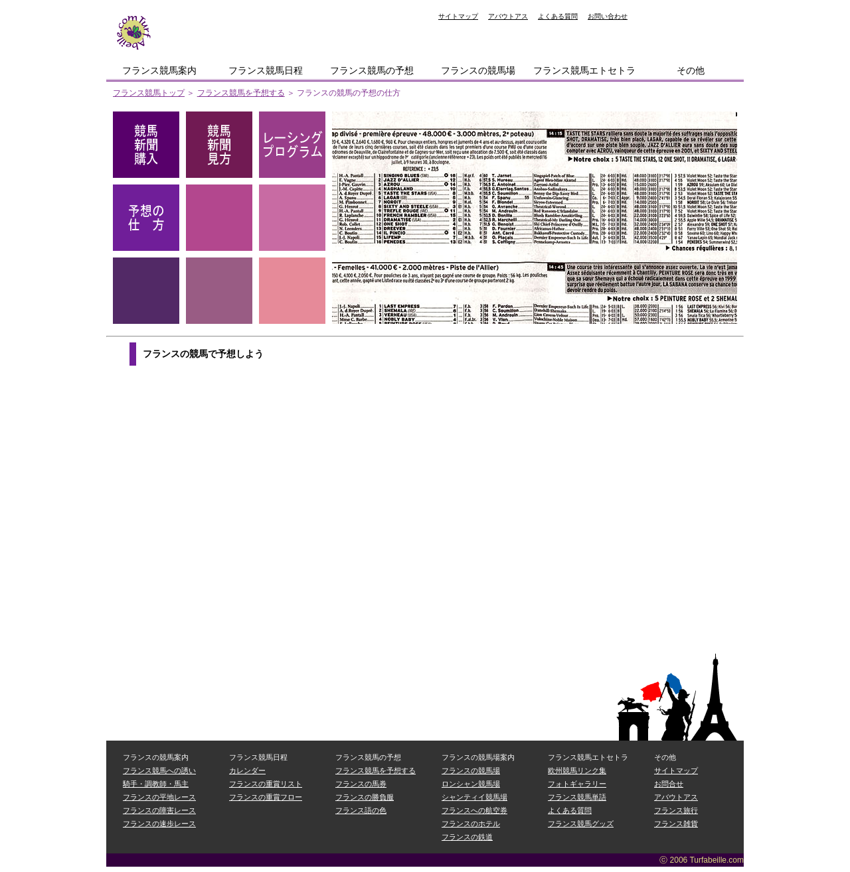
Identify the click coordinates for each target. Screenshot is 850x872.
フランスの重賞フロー (265, 797)
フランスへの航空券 (474, 810)
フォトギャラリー (577, 784)
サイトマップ (458, 16)
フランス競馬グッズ (581, 824)
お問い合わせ (608, 16)
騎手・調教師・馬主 (156, 784)
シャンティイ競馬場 (474, 797)
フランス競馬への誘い (159, 770)
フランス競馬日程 (265, 70)
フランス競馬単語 (577, 797)
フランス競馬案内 (159, 70)
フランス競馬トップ (149, 93)
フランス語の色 (360, 810)
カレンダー (247, 770)
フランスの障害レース (159, 810)
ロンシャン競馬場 (471, 784)
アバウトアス (508, 16)
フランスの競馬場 (478, 70)
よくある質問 (558, 16)
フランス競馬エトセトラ (584, 70)
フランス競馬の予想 (372, 70)
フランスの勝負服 (364, 797)
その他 (691, 70)
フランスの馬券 (360, 784)
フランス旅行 (676, 810)
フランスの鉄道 (467, 837)
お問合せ (668, 784)
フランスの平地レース (159, 797)
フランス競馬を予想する (241, 93)
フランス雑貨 (676, 824)
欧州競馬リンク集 (577, 770)
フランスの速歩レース (159, 824)
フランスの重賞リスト (265, 784)
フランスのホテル (471, 824)
